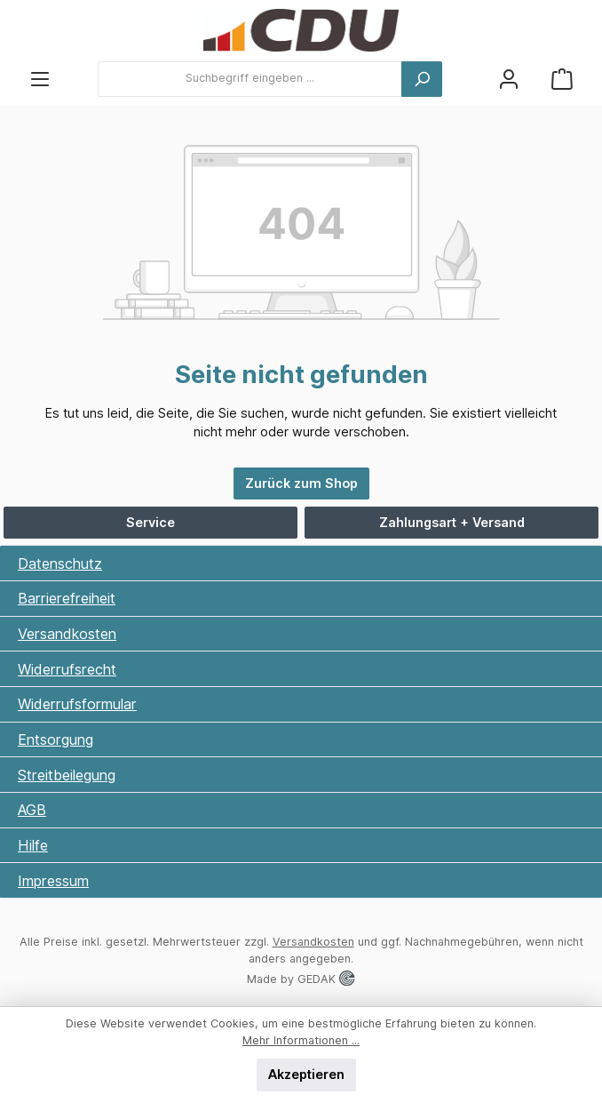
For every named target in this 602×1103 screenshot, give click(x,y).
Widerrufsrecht (67, 669)
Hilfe (33, 845)
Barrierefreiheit (66, 598)
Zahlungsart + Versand (452, 522)
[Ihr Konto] (509, 78)
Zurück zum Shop (301, 483)
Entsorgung (55, 739)
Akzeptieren (306, 1074)
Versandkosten (67, 634)
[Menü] (40, 78)
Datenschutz (60, 563)
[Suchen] (421, 79)
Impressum (53, 881)
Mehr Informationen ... (301, 1040)
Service (150, 522)
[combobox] (250, 79)
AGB (32, 810)
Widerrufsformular (77, 704)
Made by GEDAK (300, 979)
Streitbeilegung (66, 775)
